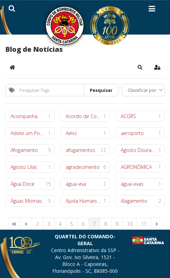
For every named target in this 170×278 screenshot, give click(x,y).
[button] (140, 67)
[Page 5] (71, 224)
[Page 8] (105, 224)
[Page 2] (37, 224)
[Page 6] (83, 224)
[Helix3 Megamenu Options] (152, 10)
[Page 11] (144, 224)
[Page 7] (94, 224)
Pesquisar (101, 90)
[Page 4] (60, 224)
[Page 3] (49, 224)
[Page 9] (117, 224)
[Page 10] (130, 224)
